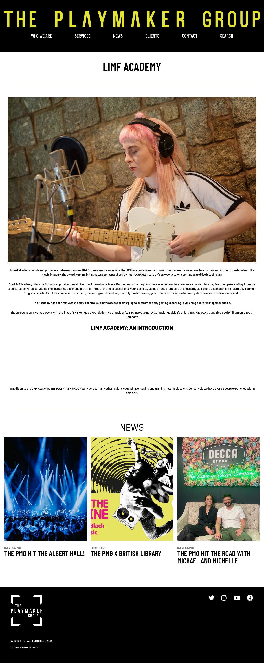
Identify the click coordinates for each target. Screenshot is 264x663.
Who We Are (41, 35)
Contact (189, 35)
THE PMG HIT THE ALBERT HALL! (44, 553)
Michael (34, 647)
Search (226, 35)
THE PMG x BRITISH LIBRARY (126, 553)
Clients (152, 35)
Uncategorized (12, 548)
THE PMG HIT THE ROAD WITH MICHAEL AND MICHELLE (213, 557)
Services (82, 35)
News (118, 35)
